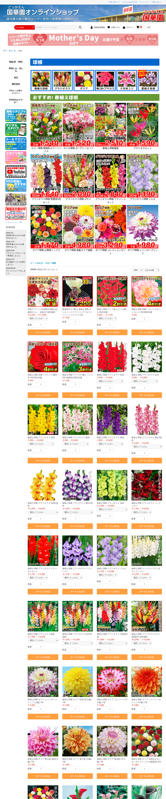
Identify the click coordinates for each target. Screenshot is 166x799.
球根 (54, 263)
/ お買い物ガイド (114, 2)
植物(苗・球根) (16, 62)
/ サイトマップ (144, 2)
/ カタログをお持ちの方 (129, 2)
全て (32, 263)
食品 (16, 77)
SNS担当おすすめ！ (16, 101)
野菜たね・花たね (16, 69)
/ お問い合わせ (156, 2)
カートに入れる (43, 332)
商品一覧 (12, 51)
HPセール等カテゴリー (15, 91)
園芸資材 (16, 84)
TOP (4, 51)
